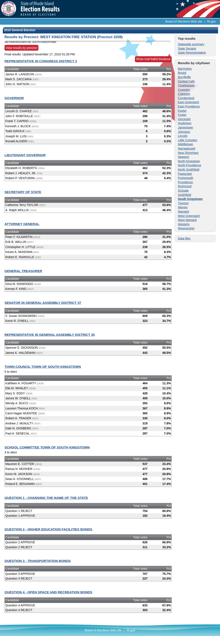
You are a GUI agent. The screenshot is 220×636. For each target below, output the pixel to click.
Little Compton (187, 140)
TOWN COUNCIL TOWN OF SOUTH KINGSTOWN (43, 366)
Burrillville (184, 77)
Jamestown (185, 127)
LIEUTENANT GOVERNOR (25, 155)
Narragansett (186, 148)
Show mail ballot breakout (153, 59)
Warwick (183, 211)
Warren (183, 207)
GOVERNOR (14, 98)
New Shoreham (188, 152)
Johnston (184, 131)
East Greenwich (188, 102)
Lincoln (182, 136)
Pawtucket (185, 174)
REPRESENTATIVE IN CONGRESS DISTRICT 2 (41, 61)
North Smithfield (188, 169)
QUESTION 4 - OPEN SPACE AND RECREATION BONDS (48, 592)
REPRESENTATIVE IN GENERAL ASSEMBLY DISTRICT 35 (50, 334)
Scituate (183, 190)
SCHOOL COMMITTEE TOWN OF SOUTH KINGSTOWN (47, 447)
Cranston (184, 93)
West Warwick (187, 220)
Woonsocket (186, 228)
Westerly (183, 224)
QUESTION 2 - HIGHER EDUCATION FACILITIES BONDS (48, 529)
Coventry (184, 89)
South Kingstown (190, 199)
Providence (185, 182)
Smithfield (184, 195)
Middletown (185, 144)
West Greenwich (189, 216)
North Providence (189, 165)
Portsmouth (185, 178)
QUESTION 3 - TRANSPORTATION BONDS (38, 561)
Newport (183, 157)
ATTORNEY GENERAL (22, 224)
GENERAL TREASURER (23, 271)
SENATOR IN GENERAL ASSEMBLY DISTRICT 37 (43, 302)
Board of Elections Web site (183, 21)
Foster (182, 115)
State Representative (192, 52)
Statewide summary (191, 44)
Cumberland (186, 98)
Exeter (182, 110)
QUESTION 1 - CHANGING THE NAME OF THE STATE (46, 498)
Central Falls (186, 81)
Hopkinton (184, 123)
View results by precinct (21, 47)
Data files (184, 238)
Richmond (184, 186)
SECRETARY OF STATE (23, 192)
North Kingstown (189, 161)
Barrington (185, 68)
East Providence (189, 106)
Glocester (184, 119)
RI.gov (211, 21)
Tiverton (183, 203)
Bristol (182, 72)
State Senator (187, 48)
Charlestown (186, 85)
